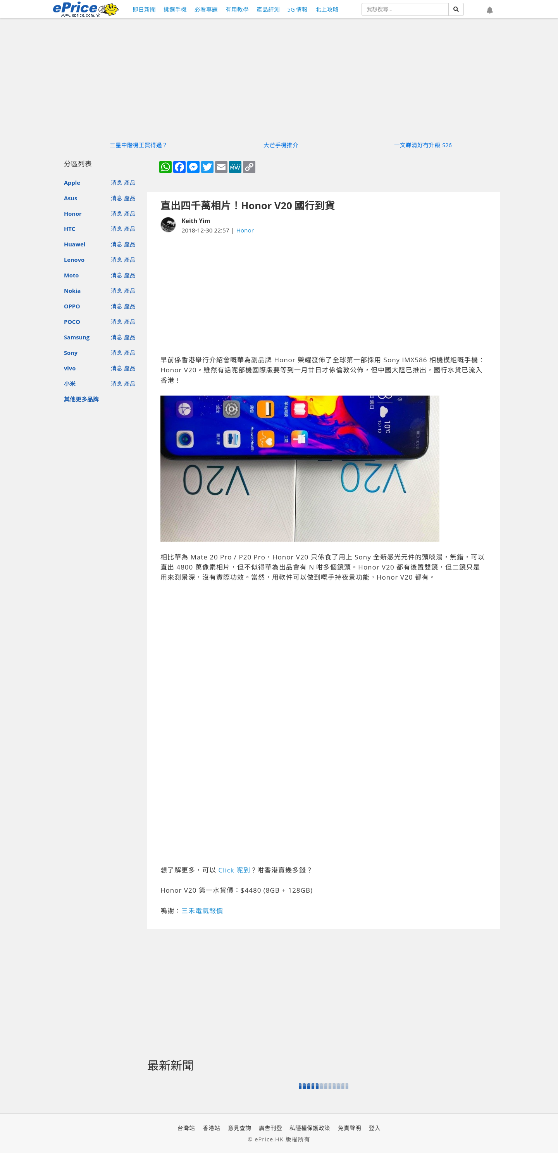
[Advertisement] (323, 295)
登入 (375, 1128)
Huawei (74, 244)
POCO (72, 321)
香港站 (211, 1128)
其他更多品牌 (81, 399)
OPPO (72, 306)
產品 (130, 182)
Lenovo (74, 259)
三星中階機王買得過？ (139, 145)
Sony (71, 352)
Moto (71, 275)
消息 (116, 182)
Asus (70, 198)
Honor (73, 213)
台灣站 (186, 1128)
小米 (70, 383)
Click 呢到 (234, 870)
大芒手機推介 (281, 145)
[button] (490, 10)
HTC (69, 228)
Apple (72, 182)
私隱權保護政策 (309, 1128)
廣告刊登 (270, 1128)
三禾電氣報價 (202, 910)
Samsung (77, 337)
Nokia (72, 290)
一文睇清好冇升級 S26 (423, 145)
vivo (70, 368)
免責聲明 (349, 1128)
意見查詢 (239, 1128)
